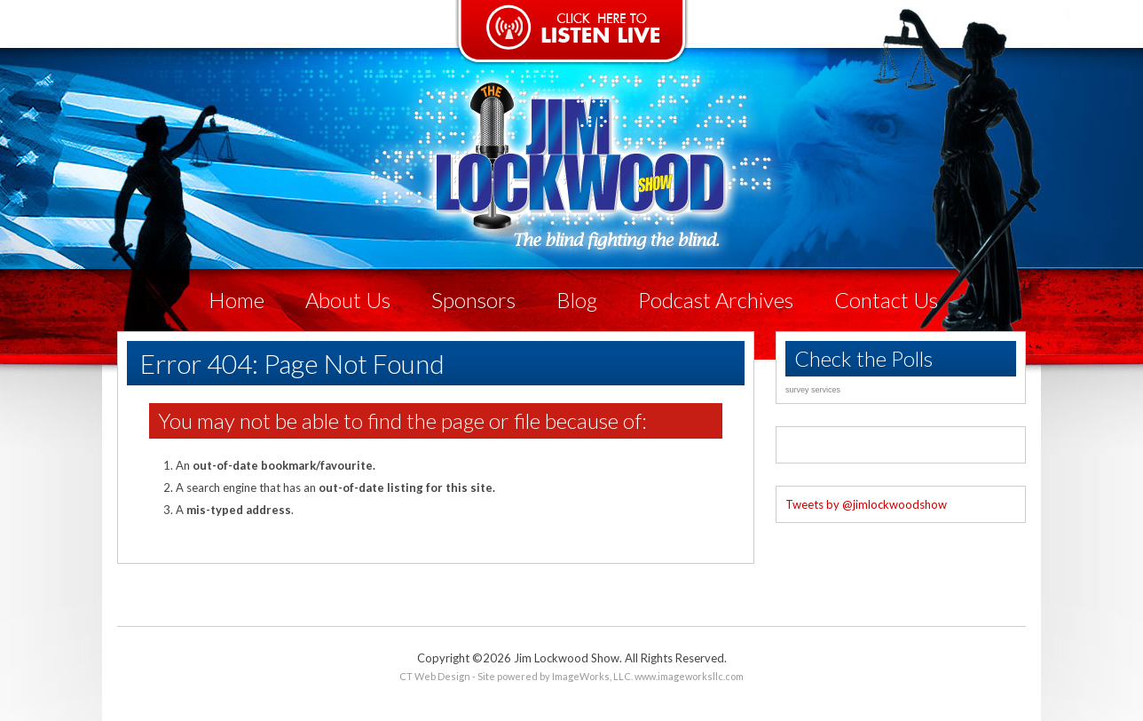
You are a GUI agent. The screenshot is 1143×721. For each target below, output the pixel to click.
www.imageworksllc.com (689, 676)
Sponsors (473, 300)
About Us (347, 300)
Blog (576, 300)
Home (236, 300)
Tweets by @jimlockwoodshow (866, 504)
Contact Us (886, 300)
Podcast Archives (715, 300)
